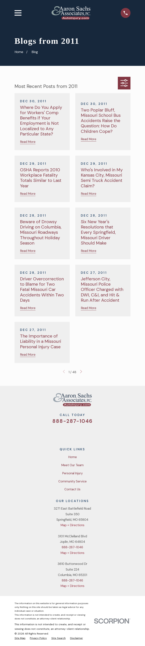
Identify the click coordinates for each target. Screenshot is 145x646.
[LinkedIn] (87, 433)
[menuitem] (20, 638)
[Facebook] (67, 433)
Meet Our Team (72, 465)
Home (72, 457)
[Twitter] (57, 433)
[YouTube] (77, 433)
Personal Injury (72, 473)
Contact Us (72, 489)
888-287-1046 (72, 421)
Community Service (72, 481)
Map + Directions (72, 525)
